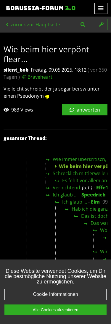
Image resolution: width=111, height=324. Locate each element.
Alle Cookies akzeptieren (55, 309)
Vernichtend (66, 187)
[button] (83, 24)
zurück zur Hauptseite (33, 24)
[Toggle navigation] (100, 8)
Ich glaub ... (65, 194)
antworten (85, 110)
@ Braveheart (37, 77)
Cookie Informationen (55, 294)
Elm (95, 202)
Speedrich (93, 194)
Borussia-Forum (41, 8)
